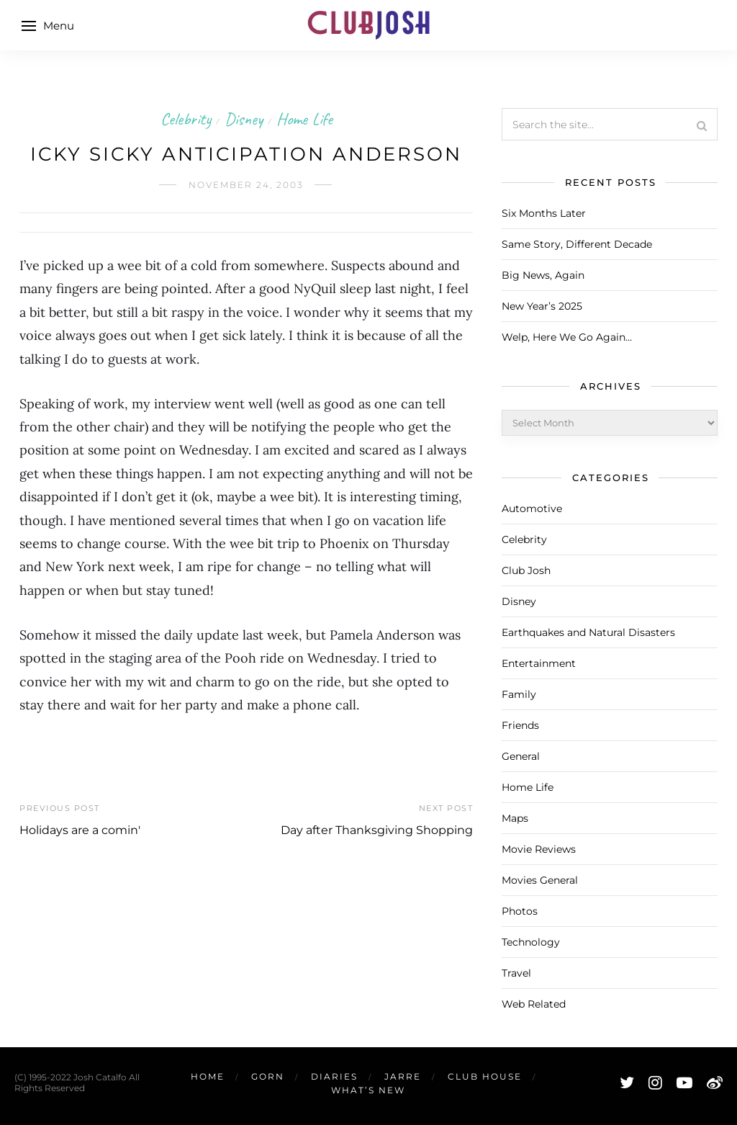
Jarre (402, 1076)
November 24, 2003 (246, 184)
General (521, 756)
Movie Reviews (539, 849)
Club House (485, 1076)
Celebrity (185, 119)
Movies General (540, 880)
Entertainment (539, 663)
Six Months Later (544, 213)
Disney (244, 119)
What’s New (368, 1090)
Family (519, 694)
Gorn (267, 1076)
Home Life (304, 119)
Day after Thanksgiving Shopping (377, 830)
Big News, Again (543, 275)
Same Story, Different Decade (577, 244)
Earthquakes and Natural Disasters (588, 632)
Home (208, 1076)
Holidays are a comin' (79, 830)
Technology (531, 942)
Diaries (334, 1076)
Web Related (534, 1004)
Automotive (532, 508)
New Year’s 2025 (542, 306)
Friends (520, 725)
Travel (516, 973)
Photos (520, 911)
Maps (515, 818)
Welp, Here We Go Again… (567, 337)
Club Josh (526, 570)
